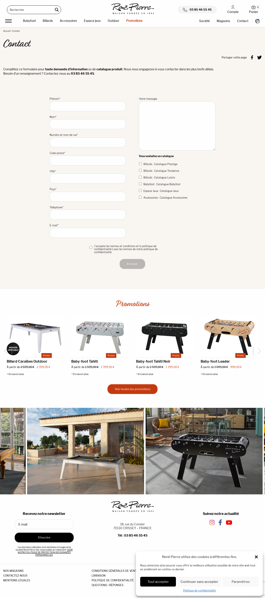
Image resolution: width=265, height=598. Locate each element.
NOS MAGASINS (13, 570)
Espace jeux (92, 21)
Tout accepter (158, 582)
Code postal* (88, 158)
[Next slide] (257, 351)
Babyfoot (29, 21)
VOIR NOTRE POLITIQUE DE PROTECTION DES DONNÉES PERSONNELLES (45, 552)
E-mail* (88, 231)
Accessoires (68, 21)
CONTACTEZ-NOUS (15, 575)
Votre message (177, 124)
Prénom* (88, 104)
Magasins (223, 21)
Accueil (6, 31)
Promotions (134, 21)
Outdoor (113, 21)
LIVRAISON (99, 575)
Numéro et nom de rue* (88, 140)
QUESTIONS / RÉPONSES (108, 585)
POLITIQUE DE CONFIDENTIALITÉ (113, 580)
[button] (256, 557)
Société (204, 21)
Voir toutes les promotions (132, 389)
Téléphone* (88, 213)
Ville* (88, 177)
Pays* (88, 195)
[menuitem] (29, 21)
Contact (242, 21)
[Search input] (30, 10)
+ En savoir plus (15, 374)
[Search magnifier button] (57, 10)
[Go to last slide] (7, 351)
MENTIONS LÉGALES (16, 580)
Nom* (88, 122)
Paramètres (241, 582)
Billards (48, 21)
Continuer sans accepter (199, 582)
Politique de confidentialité (199, 590)
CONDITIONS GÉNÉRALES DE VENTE (115, 570)
